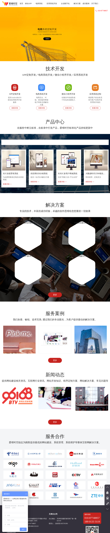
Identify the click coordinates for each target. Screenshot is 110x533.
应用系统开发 (53, 4)
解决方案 (77, 3)
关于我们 (94, 3)
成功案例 (85, 3)
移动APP (29, 4)
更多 (55, 396)
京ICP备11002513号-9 (63, 527)
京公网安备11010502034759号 (83, 527)
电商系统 (40, 4)
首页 (21, 3)
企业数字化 (66, 4)
